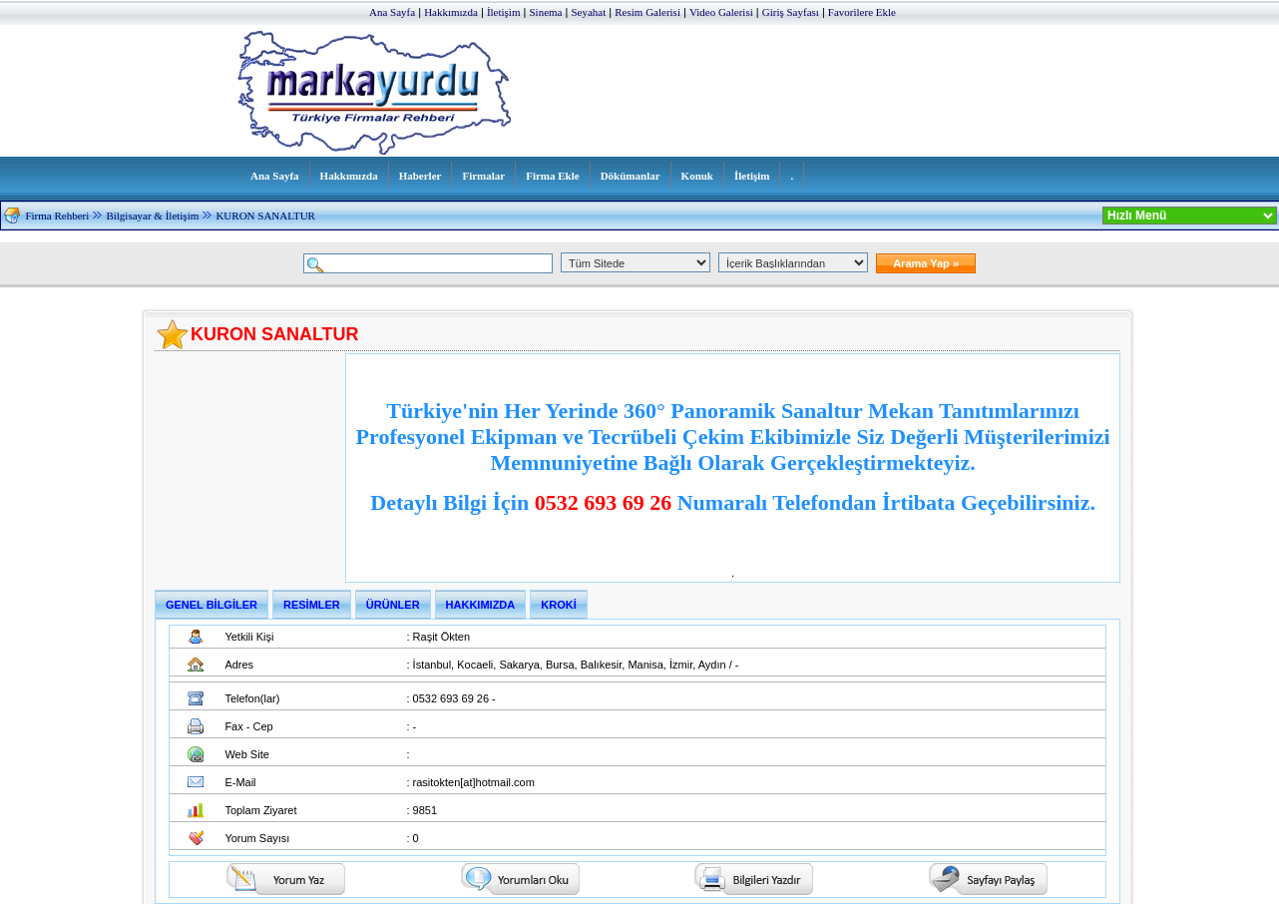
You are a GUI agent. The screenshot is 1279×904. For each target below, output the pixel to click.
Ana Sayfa (392, 12)
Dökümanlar (630, 176)
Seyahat (588, 12)
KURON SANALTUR (265, 216)
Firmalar (483, 176)
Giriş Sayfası (790, 12)
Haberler (420, 176)
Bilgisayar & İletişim (152, 216)
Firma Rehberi (57, 216)
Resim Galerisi (647, 12)
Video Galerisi (721, 12)
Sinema (545, 12)
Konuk (697, 176)
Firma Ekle (552, 176)
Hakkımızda (451, 12)
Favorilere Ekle (862, 12)
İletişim (504, 12)
